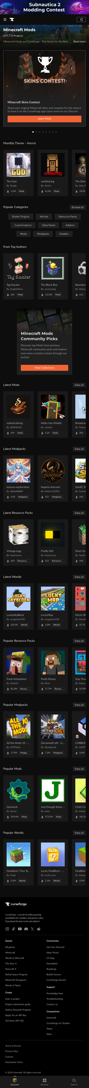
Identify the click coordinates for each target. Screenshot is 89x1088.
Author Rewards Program (18, 1010)
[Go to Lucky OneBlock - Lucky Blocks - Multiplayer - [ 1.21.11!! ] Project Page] (53, 862)
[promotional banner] (44, 7)
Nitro (49, 1034)
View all (79, 385)
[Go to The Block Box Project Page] (53, 276)
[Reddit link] (39, 929)
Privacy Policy (11, 1051)
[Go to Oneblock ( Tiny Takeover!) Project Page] (18, 862)
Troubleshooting (55, 999)
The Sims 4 (11, 964)
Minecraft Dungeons (15, 980)
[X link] (32, 929)
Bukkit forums (54, 974)
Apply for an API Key (15, 1015)
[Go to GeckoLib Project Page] (18, 798)
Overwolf (51, 1018)
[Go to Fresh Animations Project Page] (18, 670)
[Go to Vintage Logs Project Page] (18, 542)
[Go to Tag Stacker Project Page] (18, 276)
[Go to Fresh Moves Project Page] (53, 670)
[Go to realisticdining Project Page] (18, 414)
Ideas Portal (52, 953)
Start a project (12, 999)
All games (10, 947)
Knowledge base (55, 993)
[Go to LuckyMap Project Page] (53, 606)
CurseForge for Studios (58, 1023)
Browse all (78, 207)
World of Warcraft (14, 958)
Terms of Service (13, 1046)
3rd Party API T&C (14, 1021)
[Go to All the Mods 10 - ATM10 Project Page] (18, 734)
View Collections (44, 367)
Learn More (44, 118)
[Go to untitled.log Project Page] (53, 173)
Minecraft (10, 953)
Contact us (52, 1004)
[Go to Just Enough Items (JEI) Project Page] (53, 798)
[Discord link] (26, 929)
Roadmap (51, 969)
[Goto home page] (12, 19)
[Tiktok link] (14, 929)
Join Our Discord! (56, 947)
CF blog (50, 958)
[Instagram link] (7, 929)
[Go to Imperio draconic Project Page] (53, 478)
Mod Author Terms (14, 1062)
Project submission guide (17, 1004)
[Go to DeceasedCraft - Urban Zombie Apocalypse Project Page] (53, 734)
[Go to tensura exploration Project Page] (18, 478)
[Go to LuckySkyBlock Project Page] (18, 606)
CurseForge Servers (56, 980)
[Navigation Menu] (5, 19)
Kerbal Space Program (16, 974)
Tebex (49, 1029)
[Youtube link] (20, 929)
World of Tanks (13, 985)
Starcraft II (10, 969)
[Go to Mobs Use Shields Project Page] (53, 414)
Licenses (9, 1057)
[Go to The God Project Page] (18, 173)
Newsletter (52, 964)
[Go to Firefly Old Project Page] (53, 542)
